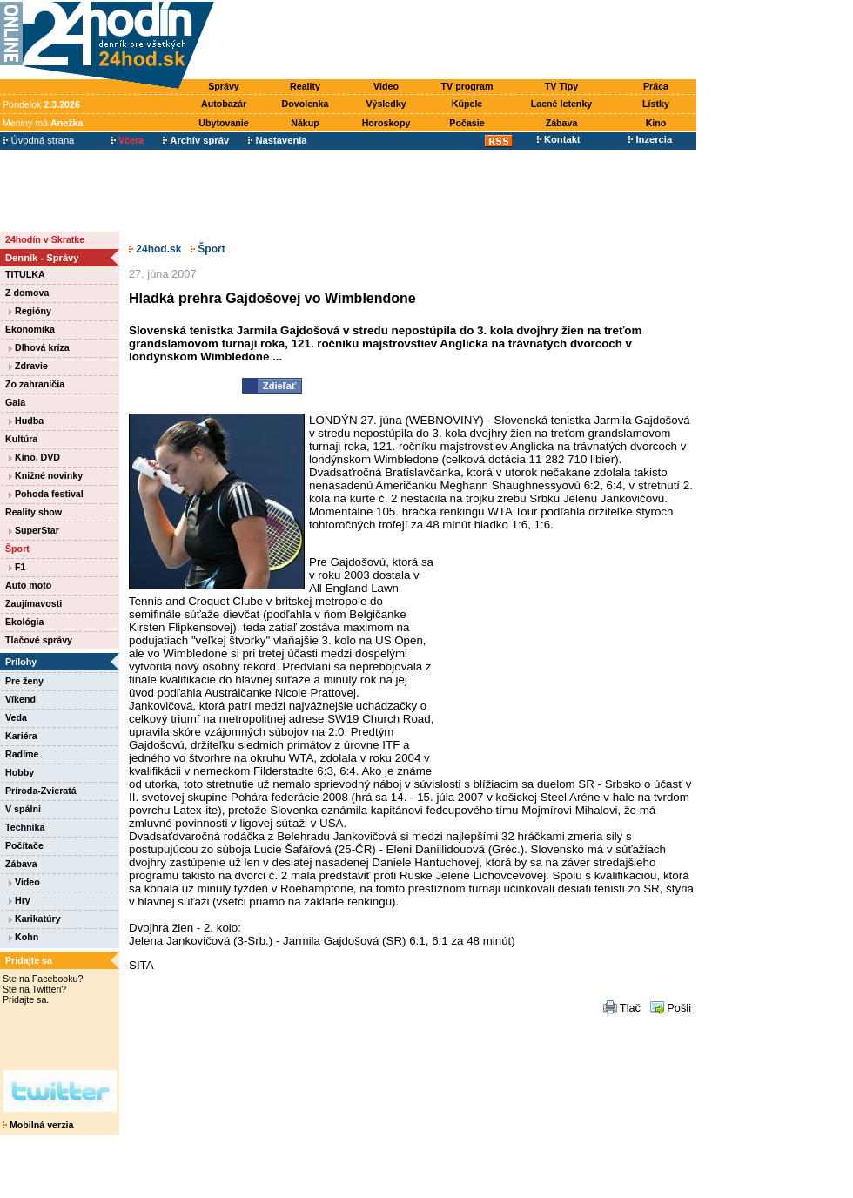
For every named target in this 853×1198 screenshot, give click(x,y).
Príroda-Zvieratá (41, 790)
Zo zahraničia (34, 384)
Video (386, 86)
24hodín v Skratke (44, 239)
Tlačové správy (38, 640)
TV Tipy (561, 86)
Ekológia (24, 621)
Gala (15, 402)
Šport (17, 548)
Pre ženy (24, 681)
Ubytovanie (223, 123)
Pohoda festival (46, 493)
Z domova (27, 292)
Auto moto (28, 585)
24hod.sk (155, 249)
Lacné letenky (561, 103)
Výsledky (386, 103)
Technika (24, 827)
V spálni (23, 809)
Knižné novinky (46, 475)
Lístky (655, 103)
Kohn (23, 937)
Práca (655, 86)
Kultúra (21, 439)
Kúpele (467, 103)
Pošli (679, 1007)
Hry (19, 900)
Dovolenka (305, 103)
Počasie (466, 123)
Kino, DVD (34, 457)
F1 (17, 567)
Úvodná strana (38, 140)
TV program (467, 86)
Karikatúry (35, 918)
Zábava (562, 123)
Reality (305, 86)
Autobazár (223, 103)
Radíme (22, 754)
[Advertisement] (459, 41)
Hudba (26, 420)
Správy (223, 86)
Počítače (24, 845)
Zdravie (28, 365)
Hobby (19, 772)
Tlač (630, 1007)
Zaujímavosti (33, 603)
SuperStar (34, 530)
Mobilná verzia (38, 1125)
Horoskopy (386, 123)
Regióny (30, 311)
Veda (16, 717)
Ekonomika (30, 329)
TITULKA (25, 274)
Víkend (20, 699)
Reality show (33, 512)
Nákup (305, 123)
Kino (656, 123)
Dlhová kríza (39, 347)
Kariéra (21, 735)
